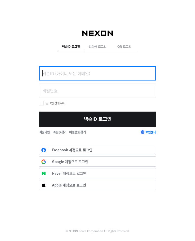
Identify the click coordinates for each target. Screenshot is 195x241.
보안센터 (150, 132)
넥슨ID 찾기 (60, 132)
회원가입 (44, 132)
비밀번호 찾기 (77, 132)
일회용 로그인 (97, 46)
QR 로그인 (124, 46)
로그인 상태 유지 (56, 103)
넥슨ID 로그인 (71, 46)
